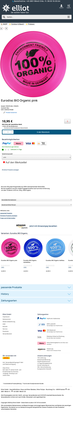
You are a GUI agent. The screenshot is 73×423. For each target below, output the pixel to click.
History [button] (5, 302)
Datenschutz (7, 328)
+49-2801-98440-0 (33, 1)
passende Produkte (6, 222)
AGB (4, 333)
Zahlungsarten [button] (9, 309)
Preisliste (6, 340)
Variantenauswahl (7, 163)
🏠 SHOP (4, 24)
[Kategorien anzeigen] (68, 17)
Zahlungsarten (42, 323)
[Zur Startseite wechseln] (17, 14)
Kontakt (5, 335)
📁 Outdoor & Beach (16, 24)
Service (5, 338)
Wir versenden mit (9, 365)
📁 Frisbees (30, 24)
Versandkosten (7, 343)
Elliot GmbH (7, 323)
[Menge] (8, 141)
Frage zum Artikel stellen (7, 227)
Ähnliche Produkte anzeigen (8, 225)
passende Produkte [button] (11, 296)
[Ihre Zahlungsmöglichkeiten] (67, 130)
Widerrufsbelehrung (9, 330)
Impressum (6, 326)
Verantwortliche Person (9, 214)
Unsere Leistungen (44, 365)
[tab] (36, 296)
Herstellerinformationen (9, 209)
